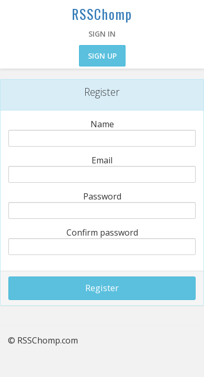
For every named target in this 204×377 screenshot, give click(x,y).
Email (102, 160)
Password (102, 196)
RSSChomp (102, 14)
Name (102, 124)
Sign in (102, 34)
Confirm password (102, 232)
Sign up (102, 56)
